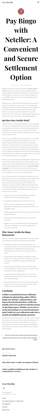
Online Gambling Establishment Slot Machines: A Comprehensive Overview (20, 370)
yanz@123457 (15, 85)
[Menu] (38, 2)
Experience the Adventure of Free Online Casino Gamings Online (20, 339)
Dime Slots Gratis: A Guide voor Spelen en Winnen (20, 362)
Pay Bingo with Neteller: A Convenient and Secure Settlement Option (21, 49)
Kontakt (4, 407)
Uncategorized (26, 85)
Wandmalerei (6, 404)
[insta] (3, 388)
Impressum (5, 410)
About (4, 398)
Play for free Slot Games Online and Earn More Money (21, 335)
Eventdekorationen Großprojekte (13, 401)
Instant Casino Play (9, 355)
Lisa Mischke (6, 392)
